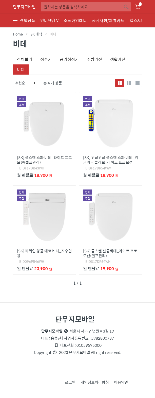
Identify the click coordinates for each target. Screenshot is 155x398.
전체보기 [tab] (24, 59)
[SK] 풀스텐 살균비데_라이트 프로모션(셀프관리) (110, 253)
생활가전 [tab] (117, 59)
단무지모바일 (24, 7)
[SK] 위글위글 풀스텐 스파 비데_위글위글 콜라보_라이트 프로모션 (110, 159)
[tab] (33, 66)
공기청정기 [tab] (69, 59)
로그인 (70, 382)
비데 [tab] (21, 69)
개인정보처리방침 (95, 382)
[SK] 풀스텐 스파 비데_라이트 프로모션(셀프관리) (44, 159)
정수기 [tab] (46, 59)
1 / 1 (77, 283)
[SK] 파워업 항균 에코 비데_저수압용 (44, 253)
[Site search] (81, 6)
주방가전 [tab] (94, 59)
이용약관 (121, 382)
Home (18, 34)
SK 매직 (36, 34)
